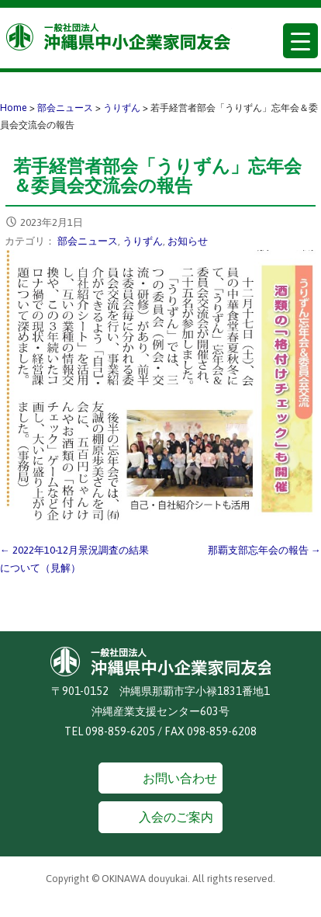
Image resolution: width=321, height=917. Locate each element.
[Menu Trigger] (300, 40)
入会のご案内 (176, 817)
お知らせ (187, 241)
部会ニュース (87, 241)
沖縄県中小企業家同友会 (119, 36)
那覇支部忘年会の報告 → (264, 550)
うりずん (143, 241)
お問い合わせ (180, 778)
